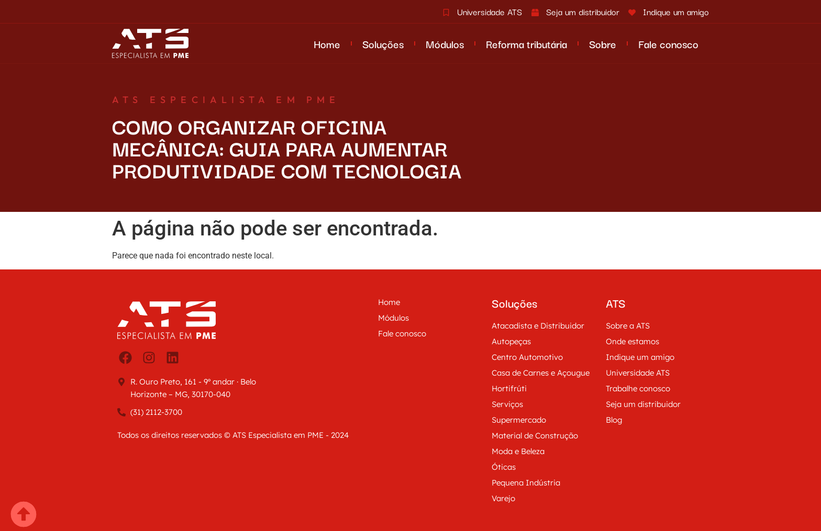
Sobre (602, 43)
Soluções (383, 43)
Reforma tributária (526, 43)
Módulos (445, 43)
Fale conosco (668, 43)
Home (327, 43)
